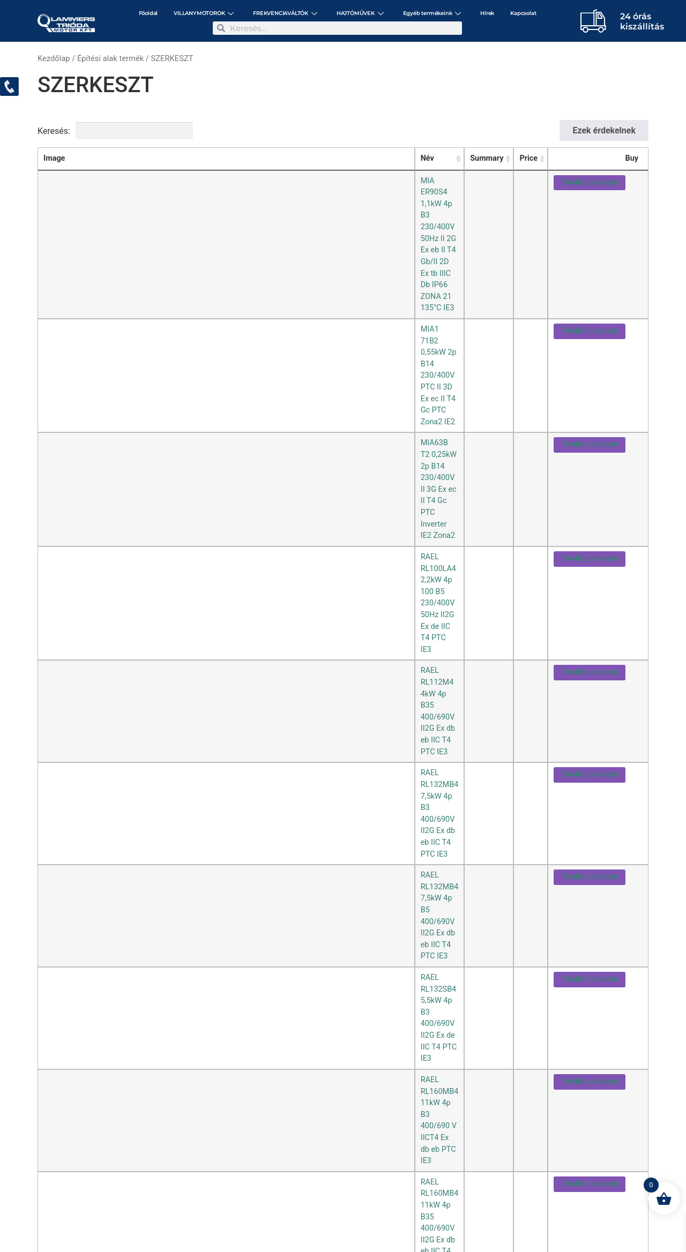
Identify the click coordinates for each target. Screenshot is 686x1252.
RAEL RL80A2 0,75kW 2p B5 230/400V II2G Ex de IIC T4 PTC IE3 (206, 481)
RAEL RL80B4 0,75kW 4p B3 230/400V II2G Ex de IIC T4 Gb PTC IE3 (212, 556)
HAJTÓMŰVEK (360, 13)
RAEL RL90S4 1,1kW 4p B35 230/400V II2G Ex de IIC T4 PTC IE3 (206, 657)
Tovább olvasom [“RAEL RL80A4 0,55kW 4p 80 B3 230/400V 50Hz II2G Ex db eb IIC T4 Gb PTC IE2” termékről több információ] (589, 508)
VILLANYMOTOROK (204, 13)
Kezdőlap (54, 58)
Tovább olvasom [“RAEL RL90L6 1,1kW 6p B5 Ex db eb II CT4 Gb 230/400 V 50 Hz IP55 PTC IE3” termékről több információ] (589, 633)
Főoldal (148, 13)
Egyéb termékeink (432, 13)
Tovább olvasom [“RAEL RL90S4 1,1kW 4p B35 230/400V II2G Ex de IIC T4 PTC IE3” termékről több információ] (589, 658)
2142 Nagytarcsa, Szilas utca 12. (179, 1196)
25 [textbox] (48, 691)
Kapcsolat (523, 13)
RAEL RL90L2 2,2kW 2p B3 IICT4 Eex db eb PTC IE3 (184, 581)
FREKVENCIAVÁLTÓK (285, 13)
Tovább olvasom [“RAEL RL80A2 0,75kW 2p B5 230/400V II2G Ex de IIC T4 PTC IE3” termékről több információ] (589, 483)
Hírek (487, 13)
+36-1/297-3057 (263, 1196)
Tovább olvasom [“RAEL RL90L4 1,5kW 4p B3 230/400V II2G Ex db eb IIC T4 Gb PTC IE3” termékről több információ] (589, 608)
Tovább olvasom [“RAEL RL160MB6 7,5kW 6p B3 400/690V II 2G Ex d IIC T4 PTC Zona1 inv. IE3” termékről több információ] (589, 433)
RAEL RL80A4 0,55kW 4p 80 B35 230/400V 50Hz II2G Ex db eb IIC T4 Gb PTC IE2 (235, 531)
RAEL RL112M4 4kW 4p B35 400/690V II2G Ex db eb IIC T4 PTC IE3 (212, 281)
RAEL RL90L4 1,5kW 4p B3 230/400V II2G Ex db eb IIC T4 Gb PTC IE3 (215, 606)
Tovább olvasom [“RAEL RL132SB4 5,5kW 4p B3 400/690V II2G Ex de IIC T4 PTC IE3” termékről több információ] (589, 357)
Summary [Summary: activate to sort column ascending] (484, 158)
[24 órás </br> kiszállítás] (593, 20)
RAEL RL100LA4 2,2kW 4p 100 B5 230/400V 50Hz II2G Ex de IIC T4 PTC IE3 (226, 255)
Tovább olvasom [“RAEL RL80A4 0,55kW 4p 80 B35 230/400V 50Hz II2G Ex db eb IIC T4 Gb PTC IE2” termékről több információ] (589, 533)
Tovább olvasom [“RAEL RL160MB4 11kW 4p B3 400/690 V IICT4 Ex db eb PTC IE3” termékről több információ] (589, 382)
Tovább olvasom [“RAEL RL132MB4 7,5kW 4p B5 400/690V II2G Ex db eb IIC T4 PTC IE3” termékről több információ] (589, 332)
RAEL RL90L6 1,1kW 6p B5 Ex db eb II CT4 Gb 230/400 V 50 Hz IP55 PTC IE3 (228, 631)
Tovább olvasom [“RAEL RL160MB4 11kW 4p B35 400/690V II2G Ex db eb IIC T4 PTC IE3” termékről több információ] (589, 408)
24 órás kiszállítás (642, 21)
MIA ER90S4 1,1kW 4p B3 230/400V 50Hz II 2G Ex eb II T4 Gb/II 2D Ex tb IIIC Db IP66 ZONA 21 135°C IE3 (275, 180)
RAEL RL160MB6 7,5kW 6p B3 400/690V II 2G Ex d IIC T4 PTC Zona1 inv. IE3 (227, 431)
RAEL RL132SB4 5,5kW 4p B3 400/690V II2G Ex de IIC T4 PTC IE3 (208, 356)
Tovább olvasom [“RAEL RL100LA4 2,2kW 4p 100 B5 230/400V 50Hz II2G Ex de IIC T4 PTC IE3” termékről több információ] (589, 257)
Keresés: (115, 130)
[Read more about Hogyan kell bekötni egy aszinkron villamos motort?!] (74, 1103)
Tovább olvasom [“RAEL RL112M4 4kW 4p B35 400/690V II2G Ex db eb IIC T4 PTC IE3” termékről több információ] (589, 282)
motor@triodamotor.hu (103, 1204)
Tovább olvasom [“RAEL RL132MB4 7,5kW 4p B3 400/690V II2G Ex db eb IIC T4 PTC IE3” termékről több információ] (589, 307)
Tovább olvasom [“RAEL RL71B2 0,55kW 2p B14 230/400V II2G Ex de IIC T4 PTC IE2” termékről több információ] (589, 457)
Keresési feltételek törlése (263, 130)
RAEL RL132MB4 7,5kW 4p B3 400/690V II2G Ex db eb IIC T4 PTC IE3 (215, 306)
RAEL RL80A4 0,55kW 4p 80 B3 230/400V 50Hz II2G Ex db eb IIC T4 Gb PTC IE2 (233, 506)
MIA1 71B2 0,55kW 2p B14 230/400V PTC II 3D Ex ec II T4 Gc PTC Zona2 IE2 (228, 205)
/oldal (66, 686)
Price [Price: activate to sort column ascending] (527, 158)
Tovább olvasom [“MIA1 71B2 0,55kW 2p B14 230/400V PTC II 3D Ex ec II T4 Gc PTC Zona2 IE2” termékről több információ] (589, 207)
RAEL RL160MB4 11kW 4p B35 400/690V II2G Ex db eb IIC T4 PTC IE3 (216, 406)
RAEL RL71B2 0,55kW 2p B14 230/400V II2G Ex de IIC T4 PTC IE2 (208, 456)
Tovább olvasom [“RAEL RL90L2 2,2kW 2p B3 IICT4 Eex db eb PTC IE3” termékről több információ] (589, 583)
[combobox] (54, 686)
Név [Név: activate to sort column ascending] (103, 158)
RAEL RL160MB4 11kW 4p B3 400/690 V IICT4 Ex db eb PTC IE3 (206, 381)
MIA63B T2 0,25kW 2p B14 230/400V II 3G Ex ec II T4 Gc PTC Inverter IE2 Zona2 (234, 230)
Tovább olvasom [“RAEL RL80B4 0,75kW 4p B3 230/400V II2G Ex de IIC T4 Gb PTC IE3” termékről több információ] (589, 558)
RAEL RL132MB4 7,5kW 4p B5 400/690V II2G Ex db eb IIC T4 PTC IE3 (215, 330)
